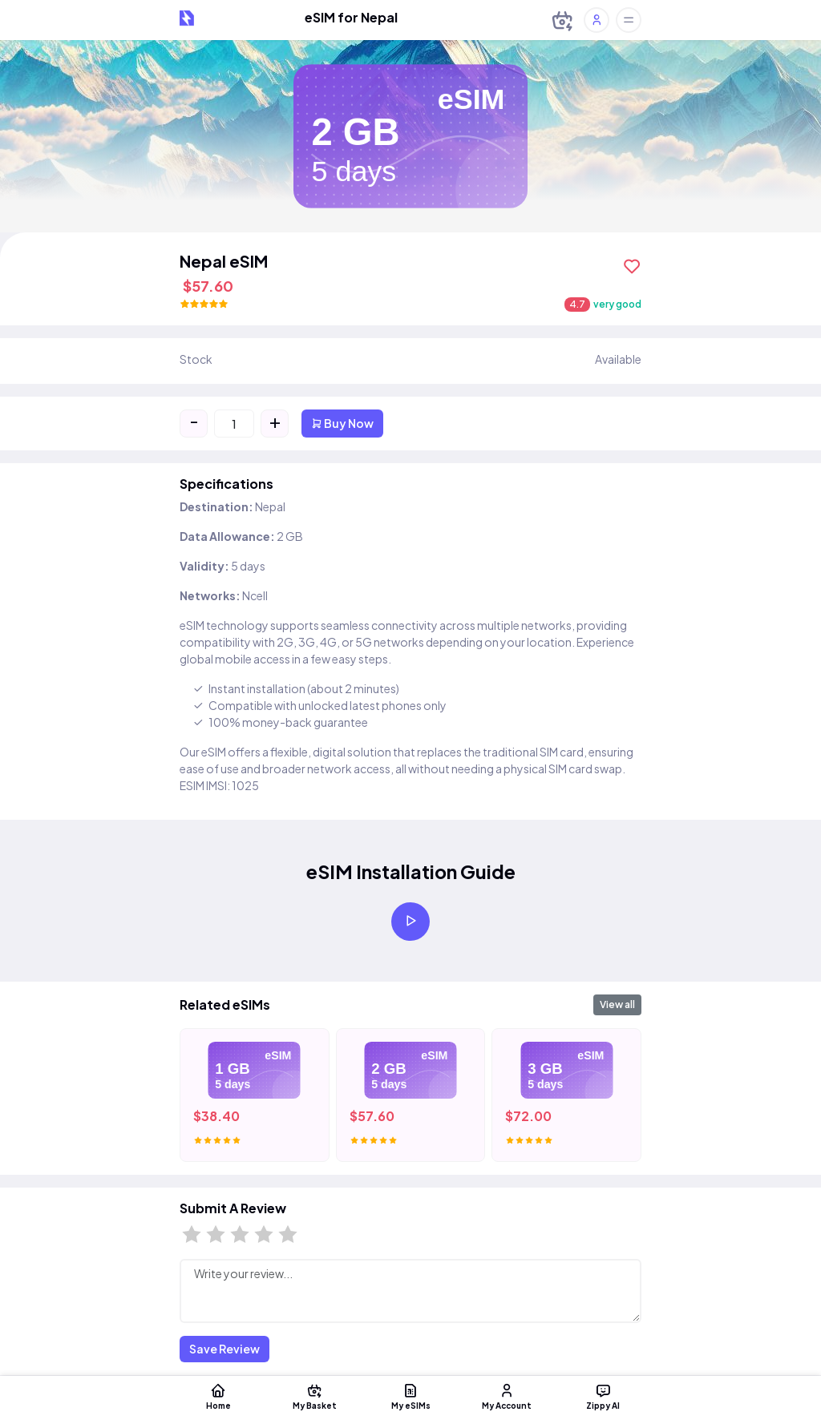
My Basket (314, 1396)
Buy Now (342, 423)
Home (218, 1396)
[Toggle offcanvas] (628, 20)
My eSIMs (410, 1396)
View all (617, 1004)
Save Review (224, 1348)
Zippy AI (603, 1396)
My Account (507, 1396)
